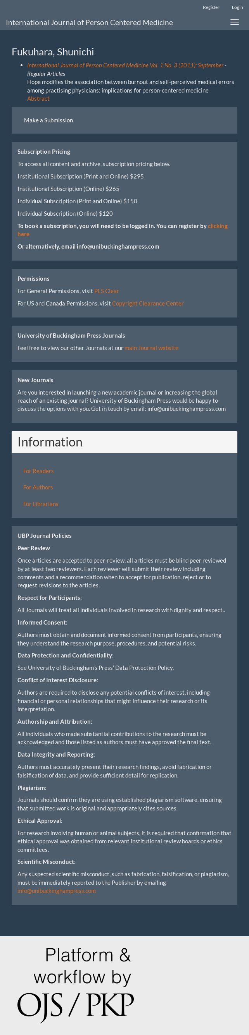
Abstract (38, 98)
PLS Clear (106, 290)
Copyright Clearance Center (148, 303)
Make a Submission (48, 120)
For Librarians (41, 503)
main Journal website (151, 347)
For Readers (38, 470)
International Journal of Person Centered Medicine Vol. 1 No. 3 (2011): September (125, 65)
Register (211, 7)
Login (237, 7)
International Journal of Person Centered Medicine (89, 22)
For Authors (38, 487)
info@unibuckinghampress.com (56, 890)
